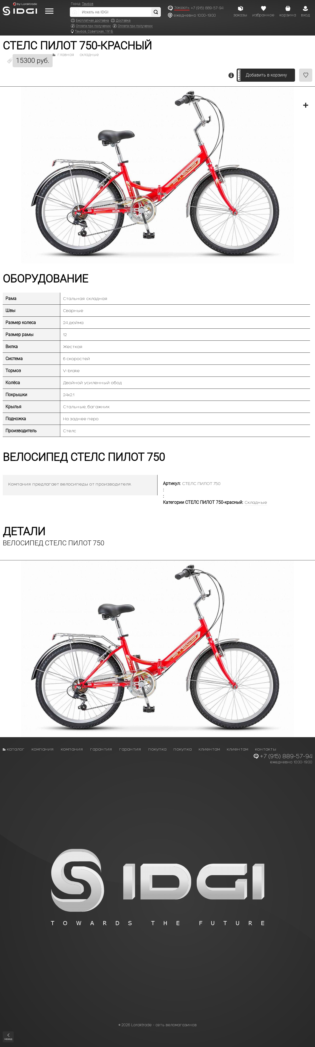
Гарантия (101, 749)
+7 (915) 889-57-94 (207, 8)
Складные (89, 55)
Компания (42, 749)
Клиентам (209, 749)
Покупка (157, 749)
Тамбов (87, 4)
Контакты (265, 749)
